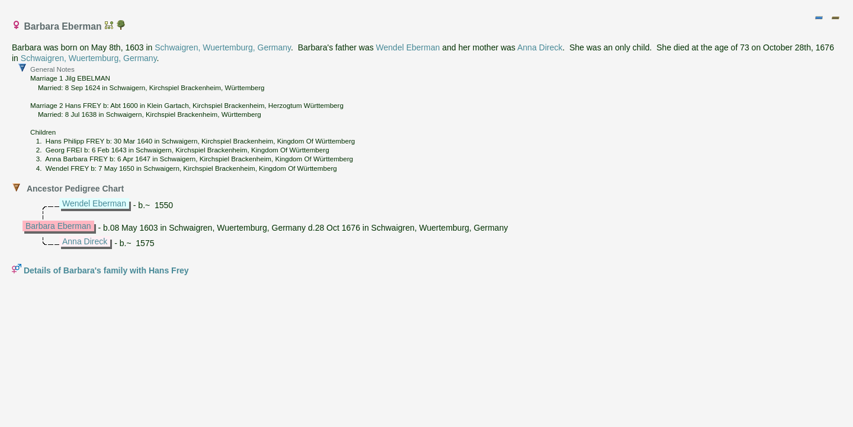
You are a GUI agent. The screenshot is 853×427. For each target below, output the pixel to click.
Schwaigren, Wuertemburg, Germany (223, 47)
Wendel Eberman (408, 47)
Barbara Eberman (58, 226)
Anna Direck (539, 47)
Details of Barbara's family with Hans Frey (106, 270)
